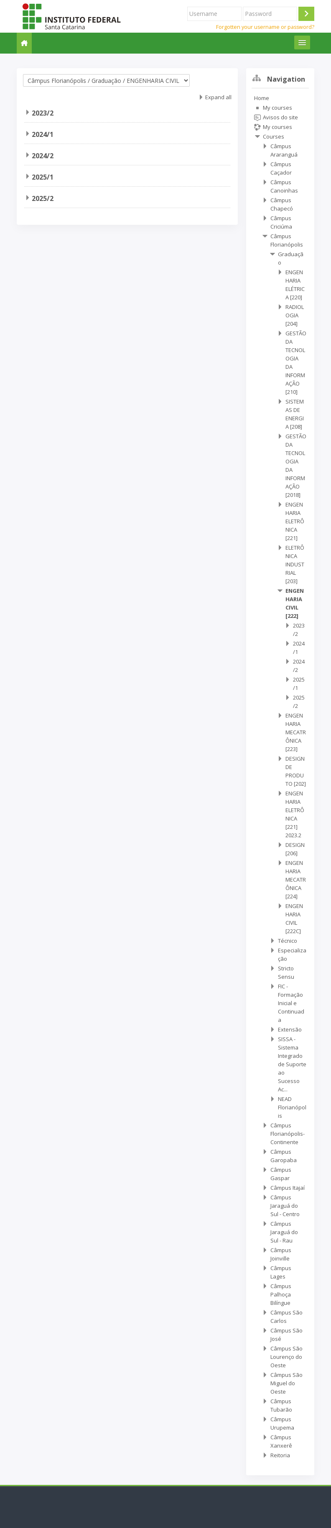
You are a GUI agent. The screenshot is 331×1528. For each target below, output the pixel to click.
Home (261, 98)
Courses (273, 136)
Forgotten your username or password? (265, 27)
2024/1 (42, 134)
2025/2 (42, 198)
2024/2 (42, 155)
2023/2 (42, 113)
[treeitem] (280, 776)
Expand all (218, 97)
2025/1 (42, 177)
